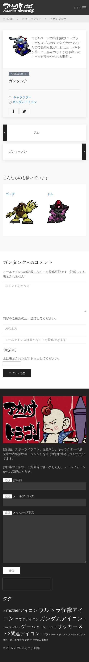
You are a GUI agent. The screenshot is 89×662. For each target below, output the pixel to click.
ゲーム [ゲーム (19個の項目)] (28, 626)
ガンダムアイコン (24, 102)
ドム (50, 194)
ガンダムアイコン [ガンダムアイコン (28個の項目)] (61, 618)
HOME (8, 18)
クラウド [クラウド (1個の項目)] (16, 627)
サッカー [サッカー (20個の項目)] (67, 626)
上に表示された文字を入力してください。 (32, 358)
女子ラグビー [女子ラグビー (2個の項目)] (24, 639)
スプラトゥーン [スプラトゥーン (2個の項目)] (49, 634)
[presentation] (27, 584)
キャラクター (31, 18)
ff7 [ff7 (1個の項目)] (4, 611)
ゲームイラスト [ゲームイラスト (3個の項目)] (47, 627)
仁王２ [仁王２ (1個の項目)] (13, 640)
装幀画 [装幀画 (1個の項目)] (45, 640)
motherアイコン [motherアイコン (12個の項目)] (21, 610)
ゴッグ (10, 194)
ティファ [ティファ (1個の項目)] (63, 634)
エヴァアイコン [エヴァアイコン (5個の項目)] (27, 619)
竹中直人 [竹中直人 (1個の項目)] (37, 640)
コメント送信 (17, 373)
